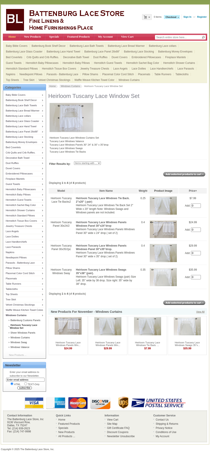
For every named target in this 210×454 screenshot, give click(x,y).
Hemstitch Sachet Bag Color (142, 62)
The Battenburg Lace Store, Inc (37, 449)
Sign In (187, 17)
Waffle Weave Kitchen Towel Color (94, 80)
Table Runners (162, 74)
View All (200, 311)
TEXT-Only (32, 384)
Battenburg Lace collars (162, 45)
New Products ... (18, 355)
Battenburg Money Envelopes (175, 51)
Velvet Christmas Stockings (54, 80)
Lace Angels (120, 68)
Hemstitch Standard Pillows (22, 68)
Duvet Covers (119, 57)
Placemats (144, 74)
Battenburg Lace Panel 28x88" (102, 51)
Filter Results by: (60, 163)
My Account (105, 36)
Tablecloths (182, 74)
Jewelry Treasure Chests (94, 68)
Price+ (193, 190)
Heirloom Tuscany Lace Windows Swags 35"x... (187, 343)
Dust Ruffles (100, 57)
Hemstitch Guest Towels (108, 62)
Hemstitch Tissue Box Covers (59, 68)
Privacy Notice (164, 428)
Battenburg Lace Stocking (139, 51)
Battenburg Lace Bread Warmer (126, 45)
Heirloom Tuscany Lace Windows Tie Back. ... (147, 343)
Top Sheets (12, 80)
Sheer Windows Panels (22, 332)
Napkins (10, 74)
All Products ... (66, 436)
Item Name (106, 190)
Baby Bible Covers (17, 45)
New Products (32, 36)
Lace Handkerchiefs (161, 68)
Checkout (170, 17)
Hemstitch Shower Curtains (179, 62)
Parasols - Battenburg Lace (62, 74)
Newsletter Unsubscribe (121, 436)
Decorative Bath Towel (76, 57)
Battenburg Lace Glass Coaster (24, 51)
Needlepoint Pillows (30, 74)
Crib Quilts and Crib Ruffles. (42, 57)
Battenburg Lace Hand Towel (63, 51)
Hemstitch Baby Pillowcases (42, 62)
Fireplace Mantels (175, 57)
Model (61, 190)
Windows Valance (19, 347)
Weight (143, 190)
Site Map (112, 423)
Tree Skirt (28, 80)
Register (202, 17)
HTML (15, 384)
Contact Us (162, 419)
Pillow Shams (90, 74)
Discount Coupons (117, 432)
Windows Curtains (129, 80)
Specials (54, 36)
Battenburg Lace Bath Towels (87, 45)
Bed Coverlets (14, 57)
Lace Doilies (139, 68)
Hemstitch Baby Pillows (76, 62)
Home (12, 36)
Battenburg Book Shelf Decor (48, 45)
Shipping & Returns (167, 423)
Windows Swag (18, 342)
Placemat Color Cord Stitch (118, 74)
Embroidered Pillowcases (146, 57)
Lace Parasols (185, 68)
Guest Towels (14, 62)
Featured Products (78, 36)
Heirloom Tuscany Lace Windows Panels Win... (68, 343)
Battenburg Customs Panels (25, 320)
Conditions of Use (166, 432)
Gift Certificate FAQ (118, 428)
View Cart (127, 36)
